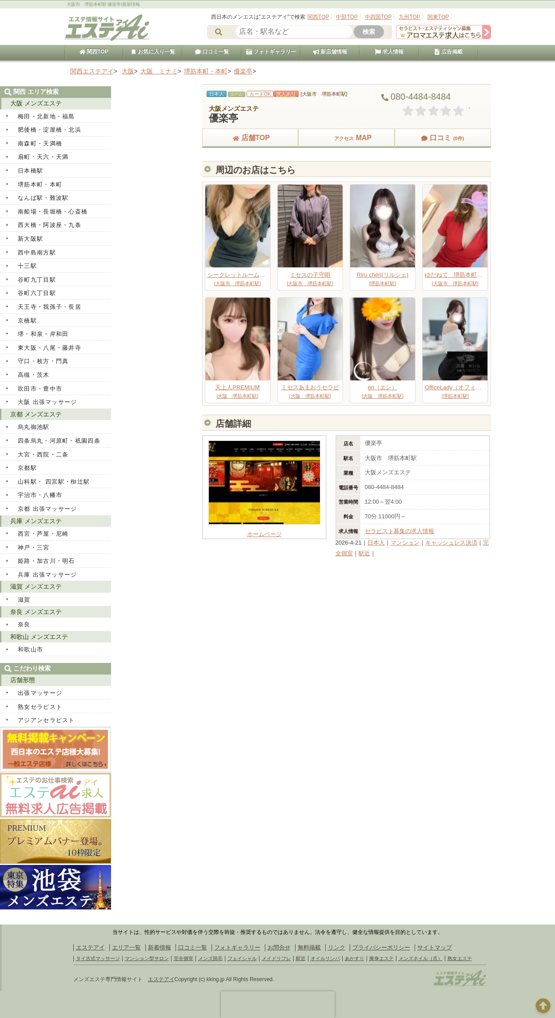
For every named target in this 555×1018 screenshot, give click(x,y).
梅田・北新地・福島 (46, 116)
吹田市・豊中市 (40, 388)
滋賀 (24, 599)
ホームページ (264, 530)
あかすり (354, 958)
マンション (405, 542)
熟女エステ (459, 958)
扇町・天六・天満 (43, 157)
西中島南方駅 (37, 252)
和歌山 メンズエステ (39, 636)
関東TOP (438, 17)
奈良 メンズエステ (36, 611)
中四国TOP (378, 17)
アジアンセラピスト (46, 720)
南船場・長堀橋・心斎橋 (53, 211)
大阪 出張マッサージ (47, 402)
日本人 (376, 542)
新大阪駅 (30, 238)
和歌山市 (30, 649)
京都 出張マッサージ (47, 508)
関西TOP (318, 17)
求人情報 (389, 51)
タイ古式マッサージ (98, 958)
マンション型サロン (147, 958)
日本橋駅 (30, 170)
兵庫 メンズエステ (36, 521)
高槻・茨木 (34, 375)
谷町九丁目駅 (37, 279)
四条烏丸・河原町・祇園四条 (59, 440)
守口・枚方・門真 (43, 361)
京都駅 (27, 468)
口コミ (442, 138)
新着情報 (159, 947)
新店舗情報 (330, 51)
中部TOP (346, 17)
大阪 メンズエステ (36, 103)
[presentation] (278, 1004)
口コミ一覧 (212, 51)
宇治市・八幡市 (40, 495)
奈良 (24, 624)
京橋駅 (27, 320)
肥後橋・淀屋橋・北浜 (49, 129)
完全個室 (183, 958)
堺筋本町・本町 (40, 184)
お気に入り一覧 (153, 51)
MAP (346, 138)
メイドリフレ (276, 958)
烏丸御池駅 (34, 427)
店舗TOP (250, 138)
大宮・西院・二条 (43, 454)
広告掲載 (448, 51)
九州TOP (409, 17)
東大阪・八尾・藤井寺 (49, 347)
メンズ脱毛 (210, 958)
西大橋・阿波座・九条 (49, 225)
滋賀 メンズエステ (36, 586)
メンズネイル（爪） (421, 958)
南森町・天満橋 (40, 143)
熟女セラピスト (40, 706)
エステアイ (90, 947)
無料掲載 (309, 947)
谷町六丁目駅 (37, 293)
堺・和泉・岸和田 (43, 334)
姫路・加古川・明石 (46, 560)
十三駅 (27, 266)
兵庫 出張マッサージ (47, 574)
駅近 (364, 553)
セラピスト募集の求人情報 (399, 531)
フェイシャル (242, 958)
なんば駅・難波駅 (43, 197)
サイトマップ (434, 947)
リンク (336, 947)
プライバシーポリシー (381, 947)
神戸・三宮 (34, 547)
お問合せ (279, 947)
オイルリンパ (325, 958)
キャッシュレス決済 (451, 542)
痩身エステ (381, 958)
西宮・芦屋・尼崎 (43, 533)
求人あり (286, 94)
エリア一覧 (126, 947)
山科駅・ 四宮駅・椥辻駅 (54, 481)
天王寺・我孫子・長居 (49, 306)
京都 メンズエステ (36, 414)
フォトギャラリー (271, 51)
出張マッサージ (40, 693)
